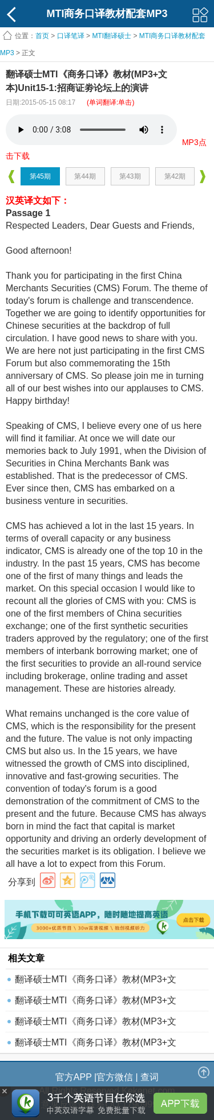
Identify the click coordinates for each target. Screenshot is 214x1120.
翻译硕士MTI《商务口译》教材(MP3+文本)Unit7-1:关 (95, 982)
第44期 (84, 176)
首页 (42, 36)
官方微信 (114, 1077)
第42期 (174, 176)
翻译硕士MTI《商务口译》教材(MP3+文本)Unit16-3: (95, 1024)
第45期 (40, 176)
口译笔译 (70, 36)
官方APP (73, 1077)
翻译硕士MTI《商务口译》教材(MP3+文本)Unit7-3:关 (95, 1003)
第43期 (129, 176)
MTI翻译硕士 (111, 36)
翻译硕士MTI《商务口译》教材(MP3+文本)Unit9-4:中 (95, 1045)
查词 (149, 1077)
